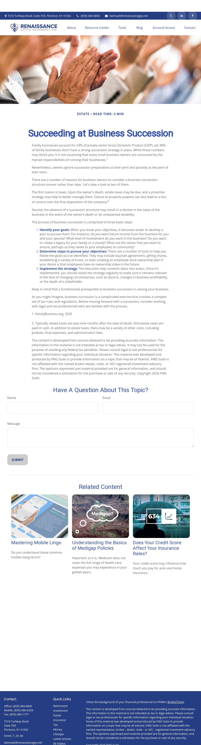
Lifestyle (58, 722)
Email (106, 386)
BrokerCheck (176, 690)
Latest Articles (62, 727)
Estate (57, 703)
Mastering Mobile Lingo (36, 531)
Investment (60, 699)
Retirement (60, 694)
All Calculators (62, 736)
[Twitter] (171, 4)
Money (57, 718)
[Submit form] (17, 447)
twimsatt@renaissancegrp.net (126, 4)
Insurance (59, 708)
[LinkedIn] (181, 4)
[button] (71, 16)
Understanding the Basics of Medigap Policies (99, 533)
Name (11, 386)
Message (13, 412)
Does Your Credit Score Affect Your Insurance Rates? (157, 536)
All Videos (59, 732)
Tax (55, 713)
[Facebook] (192, 4)
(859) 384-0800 (88, 4)
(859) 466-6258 (23, 698)
